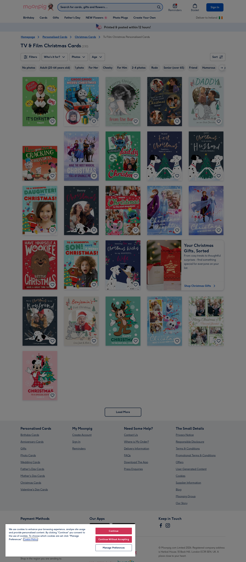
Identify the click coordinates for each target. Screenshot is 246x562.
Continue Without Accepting (113, 539)
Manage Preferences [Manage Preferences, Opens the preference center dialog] (114, 547)
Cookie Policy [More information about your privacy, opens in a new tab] (31, 539)
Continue (113, 531)
